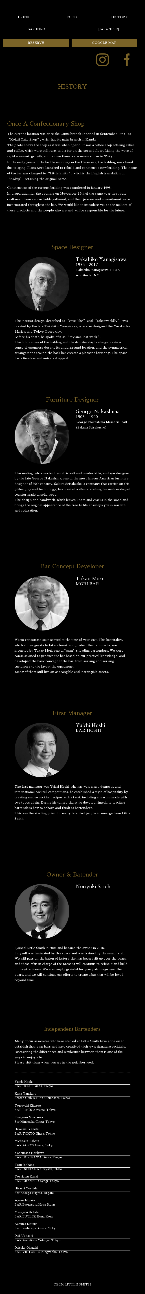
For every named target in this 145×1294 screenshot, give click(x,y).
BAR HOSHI (88, 730)
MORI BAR (87, 584)
